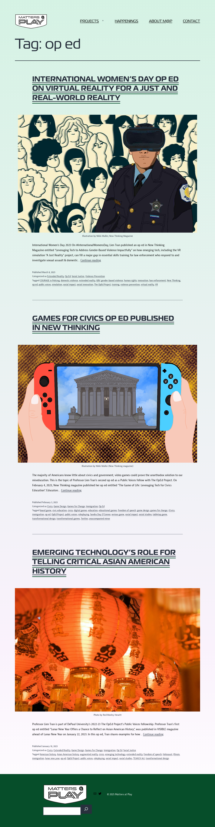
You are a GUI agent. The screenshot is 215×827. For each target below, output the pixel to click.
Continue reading (90, 260)
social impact (69, 284)
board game (45, 510)
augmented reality (89, 754)
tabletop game (160, 514)
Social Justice (78, 276)
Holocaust (167, 754)
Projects (89, 21)
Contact (191, 21)
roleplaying (83, 514)
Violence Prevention (95, 276)
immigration (38, 514)
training (115, 284)
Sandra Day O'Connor (100, 514)
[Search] (86, 809)
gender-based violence (112, 280)
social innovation (85, 284)
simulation (57, 284)
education (93, 510)
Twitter (84, 518)
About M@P (160, 21)
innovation (143, 280)
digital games (80, 510)
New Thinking (173, 280)
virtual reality (147, 284)
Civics (50, 506)
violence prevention (130, 284)
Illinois (176, 754)
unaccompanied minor (99, 518)
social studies (145, 514)
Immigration (92, 506)
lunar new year (52, 758)
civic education (59, 510)
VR (156, 284)
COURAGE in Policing (50, 280)
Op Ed (68, 276)
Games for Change (76, 506)
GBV (98, 280)
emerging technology (115, 754)
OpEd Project (58, 514)
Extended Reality (55, 276)
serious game (118, 514)
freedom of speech (127, 510)
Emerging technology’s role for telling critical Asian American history (104, 562)
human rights (130, 280)
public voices (45, 284)
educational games (108, 510)
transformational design (44, 518)
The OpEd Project (102, 284)
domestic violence (69, 280)
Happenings (126, 21)
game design (143, 510)
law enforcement (157, 280)
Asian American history (68, 754)
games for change (159, 510)
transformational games (68, 518)
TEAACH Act (139, 758)
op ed (35, 284)
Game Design (60, 506)
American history (48, 754)
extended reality (87, 280)
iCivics (172, 510)
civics (70, 510)
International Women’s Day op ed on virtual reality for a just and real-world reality (105, 88)
